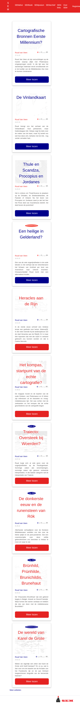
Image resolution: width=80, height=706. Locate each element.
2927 (43, 657)
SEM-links (59, 6)
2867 (43, 590)
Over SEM (65, 6)
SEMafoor (19, 5)
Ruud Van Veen (21, 119)
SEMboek (29, 5)
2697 (44, 186)
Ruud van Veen (21, 53)
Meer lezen (32, 79)
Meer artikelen (15, 690)
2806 (44, 523)
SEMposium (39, 5)
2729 (43, 387)
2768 (44, 255)
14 (39, 657)
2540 (44, 320)
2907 (44, 456)
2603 (44, 119)
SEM (8, 6)
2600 (44, 52)
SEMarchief (50, 5)
